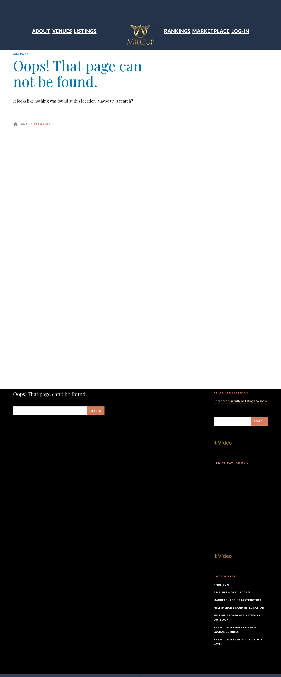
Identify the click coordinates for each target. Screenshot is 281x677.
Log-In (240, 31)
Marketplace (211, 31)
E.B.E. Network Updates (232, 592)
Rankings (177, 31)
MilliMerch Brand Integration (239, 607)
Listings (85, 31)
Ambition (221, 584)
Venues (62, 31)
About (41, 31)
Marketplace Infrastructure (237, 600)
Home (23, 124)
